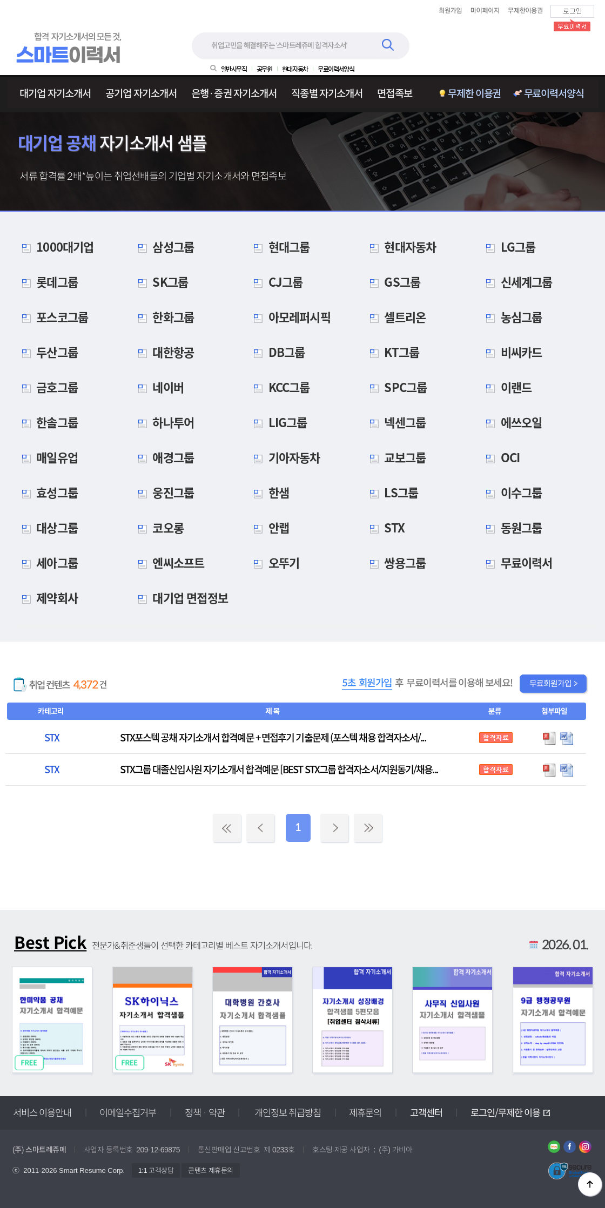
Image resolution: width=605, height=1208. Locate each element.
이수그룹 (511, 492)
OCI (500, 457)
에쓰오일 (511, 422)
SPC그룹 (396, 387)
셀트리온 (395, 317)
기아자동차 (284, 457)
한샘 (268, 492)
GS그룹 (393, 282)
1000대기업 (54, 246)
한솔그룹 (47, 422)
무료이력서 (517, 562)
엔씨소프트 (169, 562)
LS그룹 (392, 492)
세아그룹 (47, 562)
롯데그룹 (47, 282)
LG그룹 (508, 246)
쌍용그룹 (395, 562)
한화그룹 (163, 317)
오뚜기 (273, 562)
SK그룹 (161, 282)
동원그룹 (511, 527)
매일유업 (47, 457)
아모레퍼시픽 (289, 317)
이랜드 (506, 387)
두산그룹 (47, 352)
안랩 (268, 527)
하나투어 (163, 422)
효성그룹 (47, 492)
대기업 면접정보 (180, 597)
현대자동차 (400, 246)
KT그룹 (392, 352)
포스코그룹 (52, 317)
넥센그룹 (395, 422)
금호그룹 (47, 387)
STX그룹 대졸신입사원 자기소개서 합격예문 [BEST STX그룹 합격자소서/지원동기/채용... (279, 769)
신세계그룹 (517, 282)
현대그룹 (279, 246)
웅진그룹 (163, 492)
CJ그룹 (275, 282)
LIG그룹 (277, 422)
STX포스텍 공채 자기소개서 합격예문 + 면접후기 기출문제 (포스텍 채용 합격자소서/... (273, 737)
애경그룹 (163, 457)
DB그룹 (276, 352)
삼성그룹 (163, 246)
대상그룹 (47, 527)
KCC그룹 (279, 387)
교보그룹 (395, 457)
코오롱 (158, 527)
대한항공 (163, 352)
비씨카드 (511, 352)
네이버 (158, 387)
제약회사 (47, 597)
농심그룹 (511, 317)
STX (385, 527)
